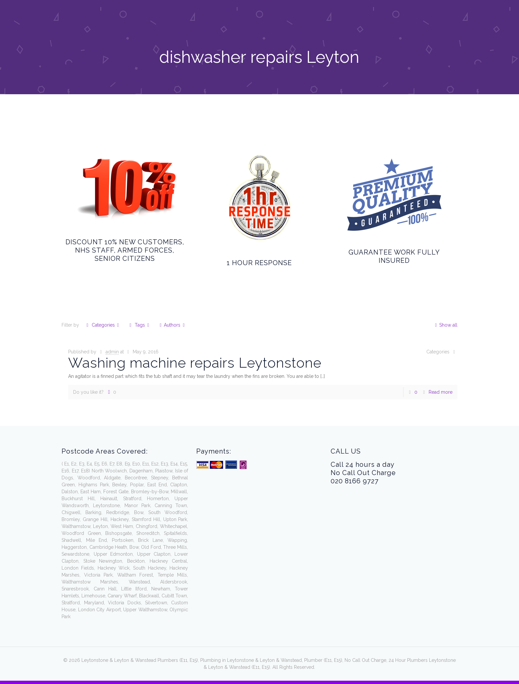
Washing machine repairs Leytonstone (194, 363)
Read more (440, 392)
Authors (172, 325)
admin (112, 351)
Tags (139, 325)
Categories (102, 325)
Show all (445, 325)
